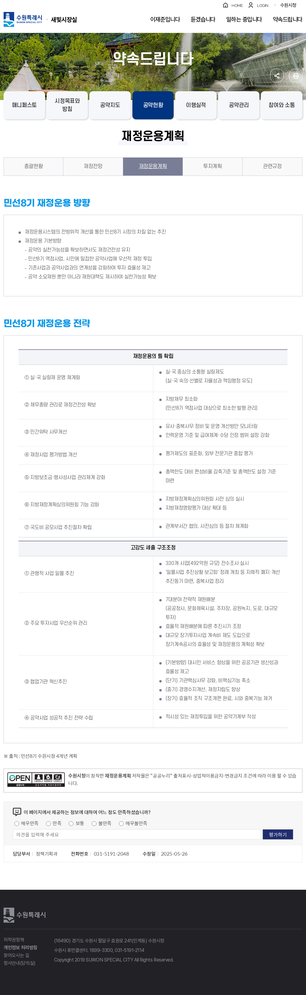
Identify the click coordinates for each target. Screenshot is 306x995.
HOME (237, 5)
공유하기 (277, 75)
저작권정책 (14, 940)
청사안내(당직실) (20, 963)
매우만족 (29, 823)
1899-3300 (101, 950)
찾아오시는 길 (16, 955)
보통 (80, 823)
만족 (57, 823)
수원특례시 (24, 915)
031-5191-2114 (129, 950)
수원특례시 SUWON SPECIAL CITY (64, 19)
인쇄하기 (295, 75)
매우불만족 (136, 823)
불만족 (104, 823)
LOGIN (262, 5)
